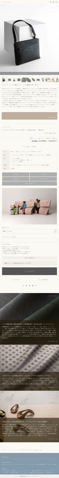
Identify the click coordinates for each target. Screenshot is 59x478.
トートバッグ (13, 459)
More (52, 469)
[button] (4, 206)
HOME (3, 450)
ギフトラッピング (43, 179)
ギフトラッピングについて (18, 464)
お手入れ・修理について (29, 183)
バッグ (8, 450)
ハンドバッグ (28, 459)
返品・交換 (16, 179)
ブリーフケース (46, 459)
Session (54, 110)
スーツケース (5, 459)
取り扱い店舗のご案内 (42, 464)
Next (56, 39)
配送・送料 (16, 174)
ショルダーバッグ (37, 459)
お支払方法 (43, 174)
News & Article (6, 464)
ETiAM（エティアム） (6, 2)
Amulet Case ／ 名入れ (9, 236)
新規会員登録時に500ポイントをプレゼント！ (29, 476)
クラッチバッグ (15, 450)
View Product (51, 341)
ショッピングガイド (30, 464)
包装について (6, 227)
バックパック (21, 459)
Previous (2, 39)
